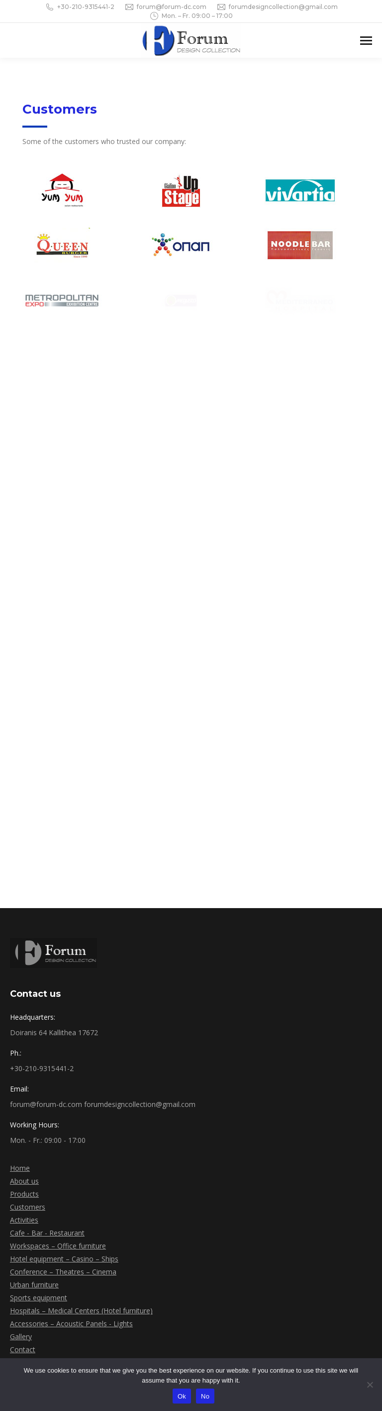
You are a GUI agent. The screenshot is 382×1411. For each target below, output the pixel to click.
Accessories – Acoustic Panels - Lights (71, 1323)
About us (24, 1181)
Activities (24, 1220)
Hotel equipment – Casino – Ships (64, 1258)
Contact (22, 1349)
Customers (27, 1207)
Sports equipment (38, 1297)
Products (24, 1194)
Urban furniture (34, 1284)
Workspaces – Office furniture (58, 1246)
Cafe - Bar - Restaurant (47, 1233)
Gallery (21, 1336)
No (205, 1396)
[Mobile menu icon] (366, 40)
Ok (182, 1396)
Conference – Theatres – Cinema (63, 1271)
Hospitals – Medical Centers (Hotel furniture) (81, 1310)
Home (20, 1168)
